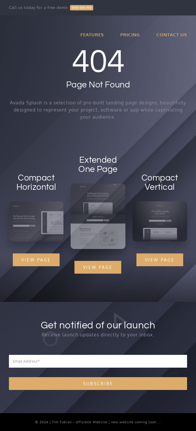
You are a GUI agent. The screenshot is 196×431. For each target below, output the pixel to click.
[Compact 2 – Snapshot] (160, 204)
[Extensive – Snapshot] (98, 186)
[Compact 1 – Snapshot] (35, 204)
